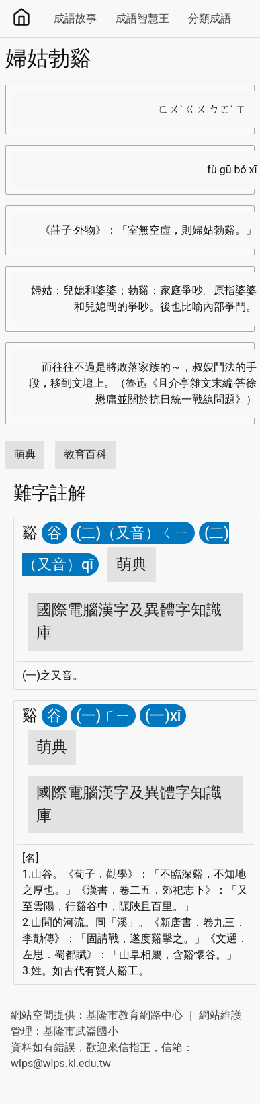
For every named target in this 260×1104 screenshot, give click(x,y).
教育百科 (85, 454)
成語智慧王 (142, 18)
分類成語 (209, 18)
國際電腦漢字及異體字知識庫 (129, 621)
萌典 (25, 454)
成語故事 (75, 18)
